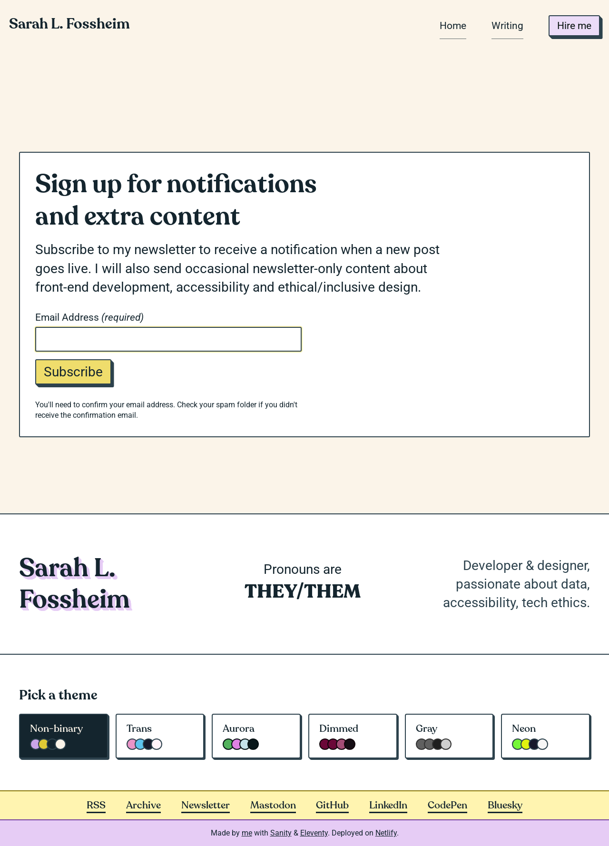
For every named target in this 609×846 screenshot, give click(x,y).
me (247, 832)
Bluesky (505, 805)
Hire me (574, 25)
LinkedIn (388, 805)
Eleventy (314, 832)
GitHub (332, 805)
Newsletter (205, 805)
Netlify (386, 832)
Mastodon (273, 805)
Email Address (89, 317)
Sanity (281, 832)
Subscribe (73, 372)
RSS (96, 805)
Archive (143, 805)
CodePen (447, 805)
